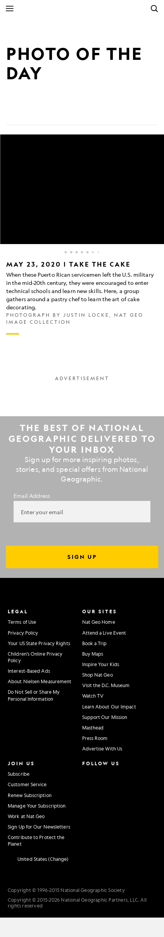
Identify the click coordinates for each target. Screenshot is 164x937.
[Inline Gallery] (82, 234)
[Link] (68, 112)
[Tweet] (31, 112)
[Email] (49, 112)
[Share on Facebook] (12, 112)
